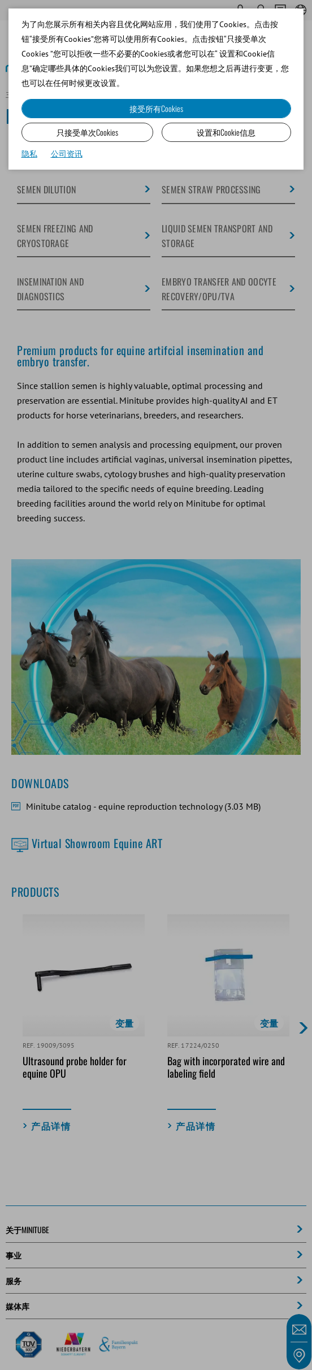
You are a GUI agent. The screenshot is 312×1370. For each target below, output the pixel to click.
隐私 (29, 154)
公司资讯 (67, 154)
